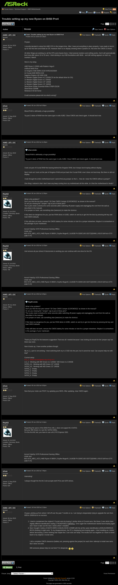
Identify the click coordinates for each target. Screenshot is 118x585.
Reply (113, 35)
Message (27, 29)
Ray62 (6, 194)
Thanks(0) (96, 35)
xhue (6, 106)
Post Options (85, 35)
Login (114, 12)
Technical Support (20, 9)
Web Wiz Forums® (60, 578)
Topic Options (109, 29)
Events (96, 12)
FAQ (83, 12)
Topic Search (97, 29)
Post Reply (8, 24)
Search (90, 12)
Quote (107, 35)
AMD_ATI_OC (10, 35)
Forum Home (8, 9)
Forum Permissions (110, 573)
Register (106, 12)
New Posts (108, 9)
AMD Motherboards (34, 9)
